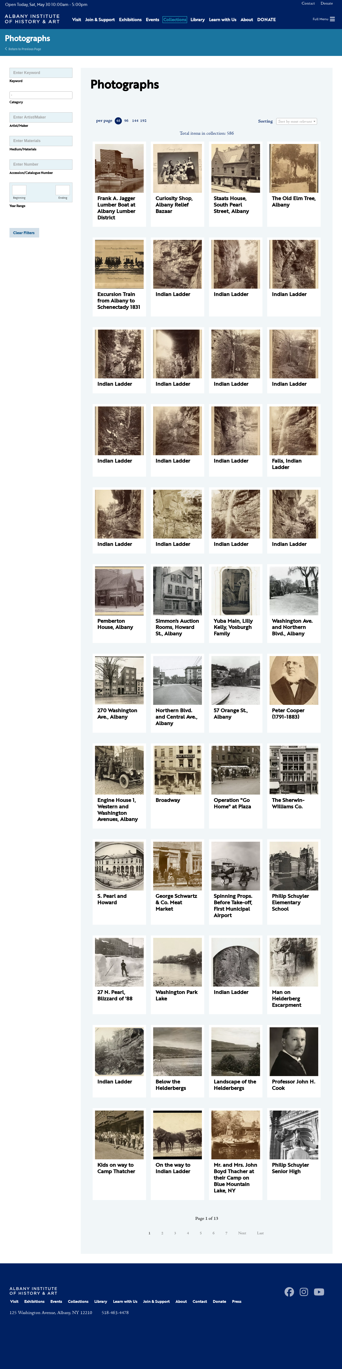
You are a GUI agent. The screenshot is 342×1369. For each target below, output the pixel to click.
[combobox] (41, 95)
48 (118, 121)
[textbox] (296, 121)
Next (242, 1233)
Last (260, 1233)
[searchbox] (41, 95)
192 (143, 121)
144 (135, 121)
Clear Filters (23, 233)
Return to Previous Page (25, 49)
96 (126, 121)
